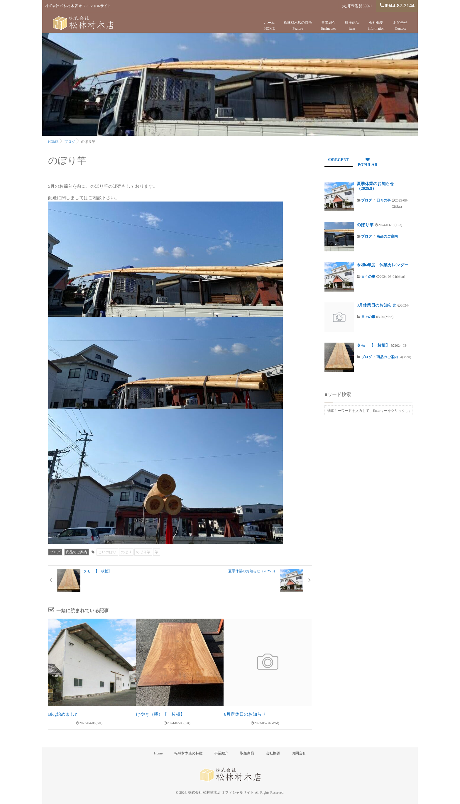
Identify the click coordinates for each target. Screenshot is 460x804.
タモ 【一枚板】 (373, 345)
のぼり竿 (143, 552)
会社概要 (376, 26)
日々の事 (383, 200)
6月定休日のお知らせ (245, 714)
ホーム (269, 26)
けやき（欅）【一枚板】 (160, 714)
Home (158, 753)
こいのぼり (107, 552)
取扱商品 (352, 26)
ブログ (55, 552)
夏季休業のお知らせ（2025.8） (375, 186)
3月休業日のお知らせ (376, 305)
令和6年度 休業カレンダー (382, 265)
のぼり (126, 552)
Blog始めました (63, 714)
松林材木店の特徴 (298, 26)
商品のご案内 (76, 552)
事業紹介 (328, 26)
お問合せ (400, 26)
